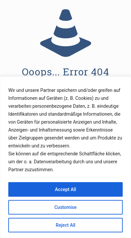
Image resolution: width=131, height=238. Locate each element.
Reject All (65, 225)
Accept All (65, 189)
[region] (65, 157)
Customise (65, 207)
